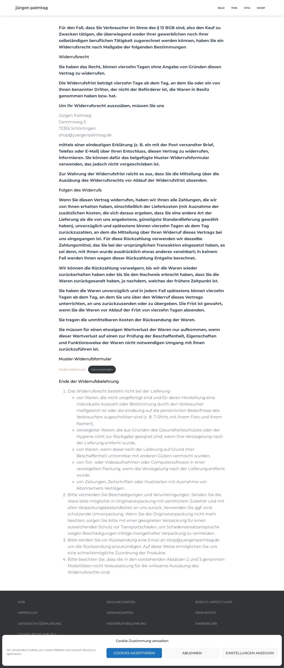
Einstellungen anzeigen (250, 653)
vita (247, 8)
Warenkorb (206, 624)
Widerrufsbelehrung (126, 624)
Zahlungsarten (120, 602)
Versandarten (119, 613)
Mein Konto (205, 613)
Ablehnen (192, 653)
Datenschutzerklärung (40, 624)
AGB (21, 602)
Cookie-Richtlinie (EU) (37, 634)
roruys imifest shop (213, 602)
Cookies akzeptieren (134, 653)
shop (261, 8)
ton (234, 8)
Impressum (27, 613)
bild (221, 8)
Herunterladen (107, 370)
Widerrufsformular (74, 370)
